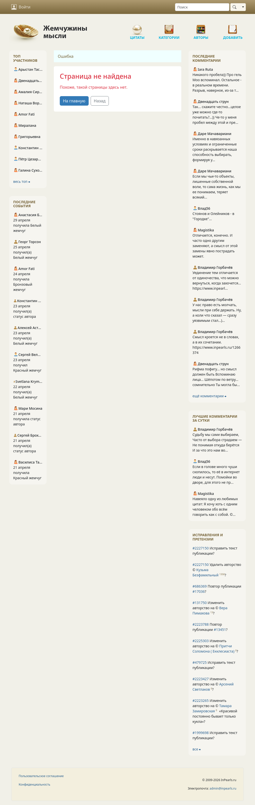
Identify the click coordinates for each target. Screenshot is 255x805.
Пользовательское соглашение (41, 776)
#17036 (198, 591)
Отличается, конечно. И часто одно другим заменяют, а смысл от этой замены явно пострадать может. (215, 246)
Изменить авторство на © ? (209, 607)
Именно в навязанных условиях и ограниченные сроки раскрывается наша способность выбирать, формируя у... (214, 149)
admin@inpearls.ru (223, 788)
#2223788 (200, 624)
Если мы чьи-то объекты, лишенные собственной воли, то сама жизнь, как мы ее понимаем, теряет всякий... (216, 187)
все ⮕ (196, 749)
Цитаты (137, 27)
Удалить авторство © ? (216, 569)
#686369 (199, 586)
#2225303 (200, 640)
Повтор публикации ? (216, 589)
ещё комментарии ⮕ (209, 396)
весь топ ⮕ (21, 181)
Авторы (201, 27)
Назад (100, 101)
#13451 (220, 629)
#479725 (199, 662)
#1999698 (200, 732)
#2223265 (200, 700)
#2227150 (200, 548)
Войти (20, 7)
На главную (74, 101)
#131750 (199, 602)
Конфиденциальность (34, 784)
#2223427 (200, 678)
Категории (169, 27)
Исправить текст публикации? (214, 551)
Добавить (233, 27)
